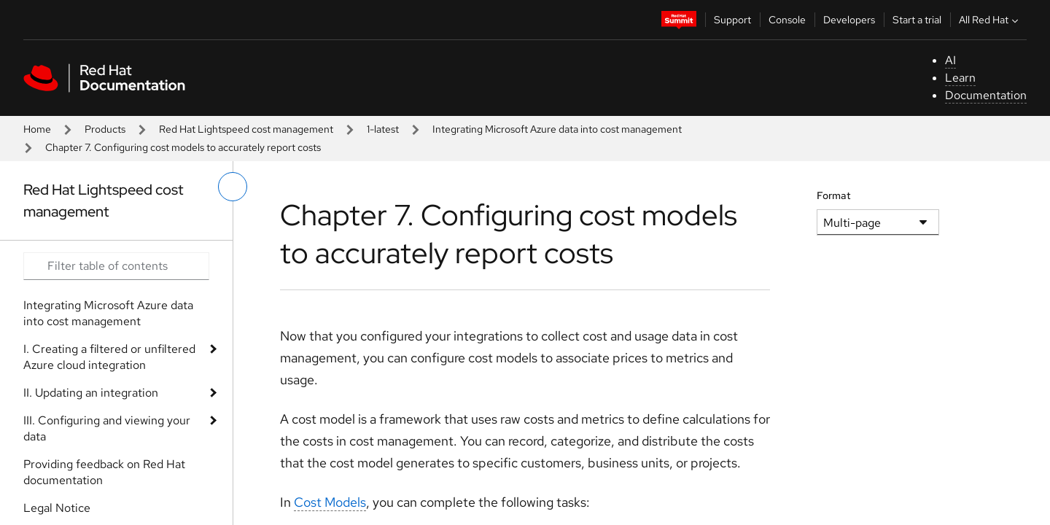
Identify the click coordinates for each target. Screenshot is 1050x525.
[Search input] (116, 266)
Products (105, 129)
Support (732, 19)
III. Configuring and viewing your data (106, 428)
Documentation (986, 95)
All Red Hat (990, 19)
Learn (960, 77)
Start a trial (916, 19)
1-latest (383, 129)
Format (834, 195)
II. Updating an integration (90, 392)
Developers (849, 19)
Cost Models (330, 502)
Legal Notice (56, 508)
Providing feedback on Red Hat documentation (104, 472)
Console (787, 19)
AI (950, 60)
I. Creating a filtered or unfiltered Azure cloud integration (109, 357)
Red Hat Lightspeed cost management (246, 129)
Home (37, 129)
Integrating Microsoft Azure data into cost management (557, 129)
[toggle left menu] (232, 186)
